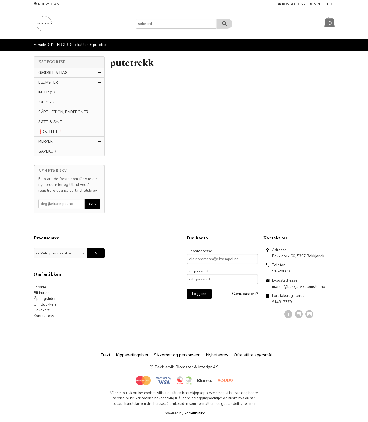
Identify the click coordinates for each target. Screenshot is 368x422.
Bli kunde (42, 293)
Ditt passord (197, 271)
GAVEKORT (48, 151)
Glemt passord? (245, 294)
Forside (40, 45)
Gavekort (41, 310)
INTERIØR (46, 92)
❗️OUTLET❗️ (50, 131)
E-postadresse (199, 251)
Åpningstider (45, 298)
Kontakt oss (44, 316)
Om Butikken (45, 304)
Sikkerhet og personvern (177, 355)
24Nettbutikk (194, 413)
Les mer (249, 404)
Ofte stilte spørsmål (253, 355)
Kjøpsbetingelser (132, 355)
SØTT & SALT (50, 122)
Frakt (105, 355)
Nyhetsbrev (217, 355)
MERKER (45, 141)
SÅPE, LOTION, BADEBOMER (63, 112)
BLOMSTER (48, 82)
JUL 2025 (46, 102)
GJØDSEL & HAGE (54, 72)
